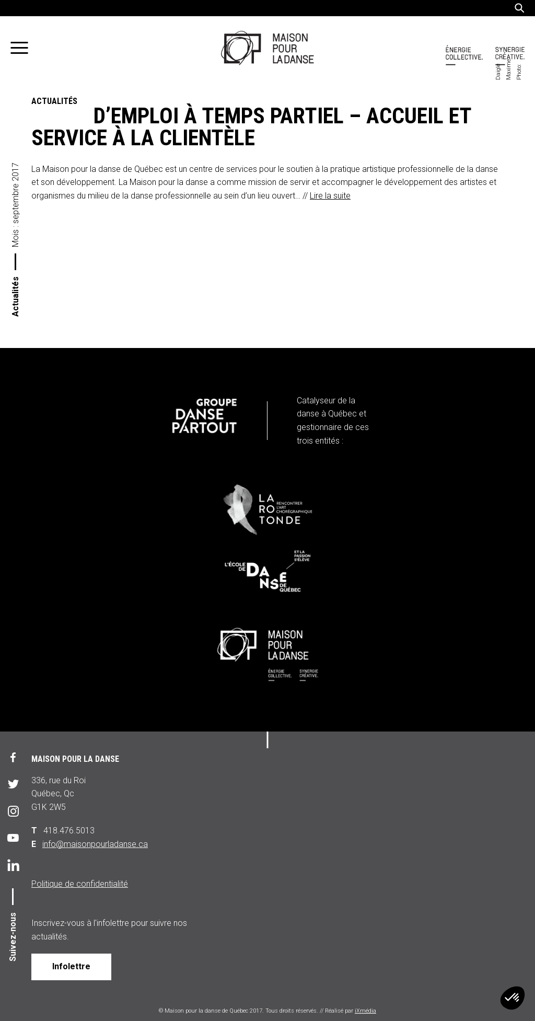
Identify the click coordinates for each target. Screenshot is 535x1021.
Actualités (15, 296)
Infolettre (71, 966)
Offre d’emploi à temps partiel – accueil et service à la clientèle (251, 127)
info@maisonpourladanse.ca (95, 844)
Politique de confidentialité (79, 884)
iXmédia (365, 1010)
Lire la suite (330, 196)
